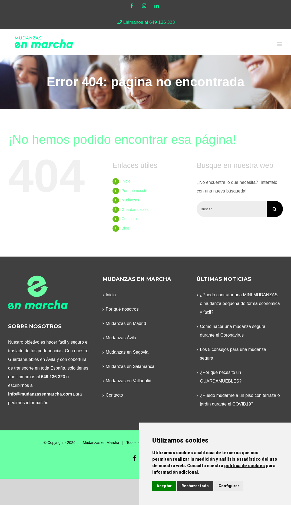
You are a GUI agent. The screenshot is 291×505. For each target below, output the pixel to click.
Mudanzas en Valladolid (128, 380)
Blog (125, 228)
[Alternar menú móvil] (280, 44)
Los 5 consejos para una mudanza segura (233, 353)
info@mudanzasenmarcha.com (40, 394)
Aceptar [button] (164, 486)
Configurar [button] (229, 486)
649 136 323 (53, 376)
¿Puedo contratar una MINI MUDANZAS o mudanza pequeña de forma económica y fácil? (240, 303)
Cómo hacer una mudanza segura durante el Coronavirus (232, 330)
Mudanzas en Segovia (127, 352)
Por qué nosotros (136, 190)
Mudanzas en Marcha (101, 442)
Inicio (126, 181)
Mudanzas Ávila (121, 337)
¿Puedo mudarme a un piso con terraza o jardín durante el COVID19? (240, 399)
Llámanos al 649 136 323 (145, 22)
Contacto (129, 219)
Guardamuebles (135, 209)
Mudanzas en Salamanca (130, 366)
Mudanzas (130, 200)
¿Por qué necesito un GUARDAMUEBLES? (221, 376)
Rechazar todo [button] (195, 486)
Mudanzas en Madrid (126, 323)
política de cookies (244, 465)
